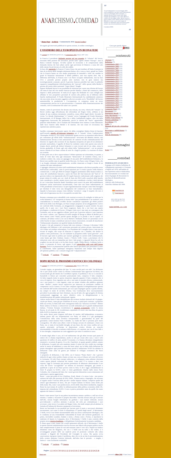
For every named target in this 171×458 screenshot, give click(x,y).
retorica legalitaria (56, 421)
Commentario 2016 (71, 55)
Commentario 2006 (112, 66)
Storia (107, 133)
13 (69, 450)
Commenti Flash (111, 109)
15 (74, 450)
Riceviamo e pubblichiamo (114, 130)
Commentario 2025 (112, 107)
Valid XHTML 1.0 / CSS (118, 207)
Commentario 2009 (112, 73)
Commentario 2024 (112, 105)
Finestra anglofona (111, 120)
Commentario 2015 (112, 86)
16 (76, 450)
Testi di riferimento (112, 135)
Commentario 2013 (112, 81)
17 (78, 450)
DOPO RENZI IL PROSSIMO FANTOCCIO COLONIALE (71, 261)
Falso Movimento (111, 115)
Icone (107, 150)
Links (107, 124)
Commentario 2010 (112, 75)
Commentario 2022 (112, 100)
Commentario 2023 (112, 103)
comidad (44, 55)
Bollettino (108, 62)
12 (67, 450)
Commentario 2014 (112, 83)
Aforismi (108, 60)
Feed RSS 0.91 (118, 190)
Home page (43, 454)
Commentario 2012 (112, 79)
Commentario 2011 (112, 77)
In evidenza (109, 122)
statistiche (52, 69)
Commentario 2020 (112, 96)
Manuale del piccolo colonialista (116, 126)
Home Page (46, 42)
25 (96, 450)
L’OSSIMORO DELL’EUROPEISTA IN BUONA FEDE (69, 50)
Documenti (109, 111)
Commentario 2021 (112, 98)
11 (65, 450)
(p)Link (44, 255)
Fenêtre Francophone (112, 118)
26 (98, 450)
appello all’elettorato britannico (62, 133)
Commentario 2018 (112, 92)
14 (72, 450)
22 (89, 450)
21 (87, 450)
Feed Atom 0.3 (118, 193)
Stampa (64, 255)
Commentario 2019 (112, 94)
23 (92, 450)
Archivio (55, 42)
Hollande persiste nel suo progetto (71, 58)
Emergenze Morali (111, 113)
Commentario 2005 (112, 64)
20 (85, 450)
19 (83, 450)
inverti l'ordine (80, 42)
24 (94, 450)
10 (63, 450)
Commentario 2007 (112, 68)
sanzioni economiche (82, 308)
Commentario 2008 (112, 71)
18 (80, 450)
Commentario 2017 (112, 90)
